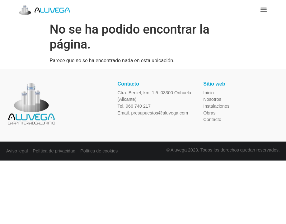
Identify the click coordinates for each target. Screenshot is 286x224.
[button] (263, 10)
